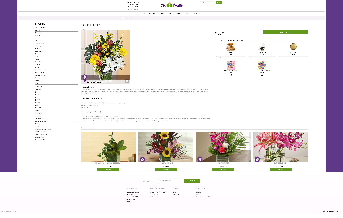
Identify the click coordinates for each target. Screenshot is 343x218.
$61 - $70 (37, 97)
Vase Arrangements (41, 70)
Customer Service (40, 121)
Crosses (37, 78)
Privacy (37, 126)
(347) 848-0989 (133, 9)
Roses (188, 13)
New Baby (38, 46)
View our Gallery (40, 137)
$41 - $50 (37, 92)
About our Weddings (41, 134)
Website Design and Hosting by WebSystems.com (330, 211)
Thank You (38, 49)
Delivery (37, 124)
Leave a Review (39, 118)
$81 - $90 (37, 103)
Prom (36, 56)
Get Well (37, 41)
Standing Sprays (40, 75)
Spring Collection (149, 13)
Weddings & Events (41, 132)
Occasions (161, 13)
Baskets (37, 64)
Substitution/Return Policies (43, 129)
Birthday (37, 35)
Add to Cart (285, 32)
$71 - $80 (37, 100)
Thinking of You (39, 51)
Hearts (37, 80)
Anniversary (38, 33)
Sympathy (179, 13)
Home (122, 18)
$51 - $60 (37, 95)
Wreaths (37, 67)
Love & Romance (40, 43)
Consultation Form (40, 140)
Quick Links (38, 108)
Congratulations (40, 38)
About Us (37, 110)
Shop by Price (39, 87)
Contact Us (196, 13)
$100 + (37, 105)
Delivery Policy (39, 116)
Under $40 (38, 89)
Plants (171, 13)
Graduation (38, 54)
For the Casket (39, 72)
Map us (128, 201)
